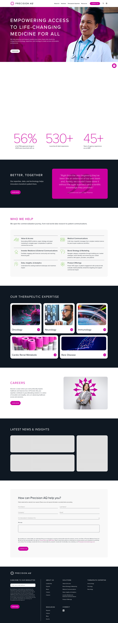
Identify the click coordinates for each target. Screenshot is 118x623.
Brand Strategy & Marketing (70, 586)
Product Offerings (67, 599)
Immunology (90, 583)
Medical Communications (69, 589)
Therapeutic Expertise (96, 580)
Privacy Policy (43, 540)
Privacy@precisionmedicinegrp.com (86, 542)
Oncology (90, 586)
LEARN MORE (15, 192)
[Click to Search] (103, 4)
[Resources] (84, 3)
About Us (50, 580)
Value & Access (67, 583)
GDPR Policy (51, 540)
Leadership (49, 583)
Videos (48, 613)
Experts (48, 586)
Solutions (67, 580)
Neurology (90, 589)
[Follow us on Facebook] (63, 611)
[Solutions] (63, 3)
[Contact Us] (95, 3)
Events (48, 619)
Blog (47, 616)
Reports (48, 610)
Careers (48, 595)
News (47, 589)
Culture (48, 592)
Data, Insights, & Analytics (69, 592)
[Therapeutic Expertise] (74, 3)
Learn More (15, 51)
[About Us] (56, 3)
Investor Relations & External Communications (69, 595)
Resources (50, 607)
